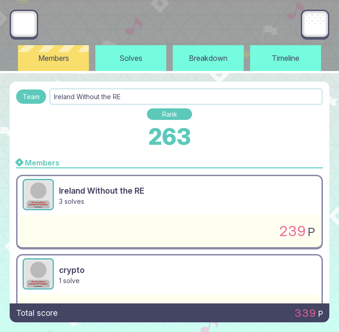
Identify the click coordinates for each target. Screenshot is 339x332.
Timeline (285, 58)
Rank (169, 114)
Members (53, 58)
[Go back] (24, 24)
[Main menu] (315, 24)
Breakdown (208, 58)
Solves (131, 58)
